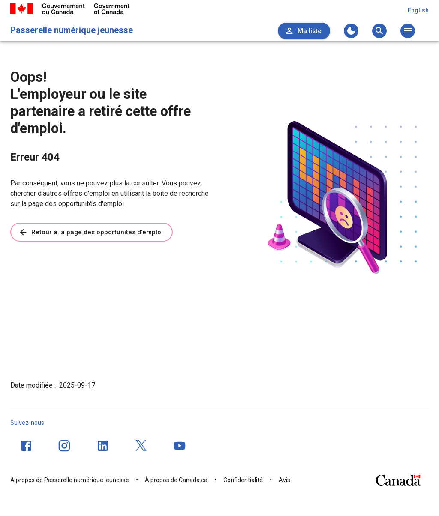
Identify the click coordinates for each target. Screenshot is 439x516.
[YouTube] (180, 446)
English (418, 10)
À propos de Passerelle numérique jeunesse (69, 480)
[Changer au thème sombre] (351, 31)
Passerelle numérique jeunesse (71, 30)
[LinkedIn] (103, 446)
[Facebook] (26, 446)
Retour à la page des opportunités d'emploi (90, 232)
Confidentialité (243, 480)
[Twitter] (141, 446)
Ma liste (303, 31)
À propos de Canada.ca (176, 480)
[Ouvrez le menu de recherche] (379, 31)
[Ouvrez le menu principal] (407, 31)
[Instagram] (64, 446)
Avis (284, 480)
